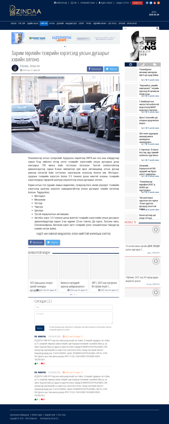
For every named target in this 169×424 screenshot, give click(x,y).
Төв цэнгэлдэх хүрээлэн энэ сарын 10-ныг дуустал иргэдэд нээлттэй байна (142, 203)
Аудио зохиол (105, 2)
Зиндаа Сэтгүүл (122, 2)
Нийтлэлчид (60, 2)
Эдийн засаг (33, 23)
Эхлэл (13, 23)
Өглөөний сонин (88, 2)
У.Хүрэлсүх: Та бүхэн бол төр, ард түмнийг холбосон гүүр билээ (142, 152)
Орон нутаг (132, 23)
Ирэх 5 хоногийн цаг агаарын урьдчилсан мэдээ (142, 120)
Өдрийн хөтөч (99, 23)
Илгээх (39, 328)
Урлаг (88, 23)
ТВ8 (74, 2)
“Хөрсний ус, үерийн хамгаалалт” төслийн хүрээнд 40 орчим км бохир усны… (142, 90)
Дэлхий (60, 23)
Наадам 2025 (71, 23)
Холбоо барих (37, 414)
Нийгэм (44, 23)
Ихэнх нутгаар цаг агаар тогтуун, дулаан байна (142, 218)
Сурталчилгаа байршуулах (19, 414)
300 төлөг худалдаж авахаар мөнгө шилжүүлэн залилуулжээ (142, 138)
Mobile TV (137, 2)
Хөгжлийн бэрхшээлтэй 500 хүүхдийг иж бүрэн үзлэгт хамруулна (142, 170)
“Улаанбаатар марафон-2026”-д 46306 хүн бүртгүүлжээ (142, 186)
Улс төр (21, 23)
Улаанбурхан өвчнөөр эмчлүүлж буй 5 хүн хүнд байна (142, 72)
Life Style (112, 23)
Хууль (52, 23)
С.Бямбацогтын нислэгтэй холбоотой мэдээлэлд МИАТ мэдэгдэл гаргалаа (142, 106)
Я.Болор (24, 66)
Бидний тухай (50, 414)
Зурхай (121, 23)
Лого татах (62, 414)
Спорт (81, 23)
